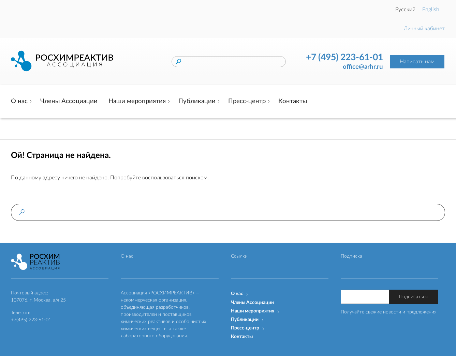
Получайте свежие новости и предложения (389, 312)
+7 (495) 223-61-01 (344, 57)
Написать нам (417, 61)
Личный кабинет (424, 28)
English (430, 9)
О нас (19, 101)
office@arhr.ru (363, 67)
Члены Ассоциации (69, 101)
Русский (405, 9)
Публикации (197, 101)
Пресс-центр (247, 101)
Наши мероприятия (137, 101)
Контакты (292, 101)
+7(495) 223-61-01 (31, 320)
